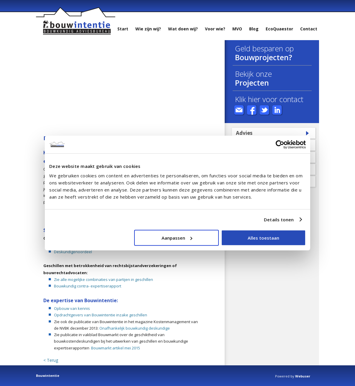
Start (122, 29)
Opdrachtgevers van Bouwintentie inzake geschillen (100, 315)
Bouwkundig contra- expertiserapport (87, 286)
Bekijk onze (253, 74)
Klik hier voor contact (269, 99)
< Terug (50, 360)
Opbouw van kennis (72, 308)
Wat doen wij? (183, 29)
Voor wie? (215, 29)
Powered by (292, 376)
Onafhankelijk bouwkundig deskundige (134, 328)
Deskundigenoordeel (73, 251)
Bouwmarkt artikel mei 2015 (115, 348)
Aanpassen (177, 238)
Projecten (252, 83)
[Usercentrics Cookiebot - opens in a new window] (280, 144)
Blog (254, 29)
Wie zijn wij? (148, 29)
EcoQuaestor (279, 29)
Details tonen (279, 220)
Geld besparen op (264, 48)
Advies (244, 133)
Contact (308, 29)
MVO (237, 29)
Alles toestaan (263, 238)
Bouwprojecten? (263, 57)
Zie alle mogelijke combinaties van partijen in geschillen (103, 279)
